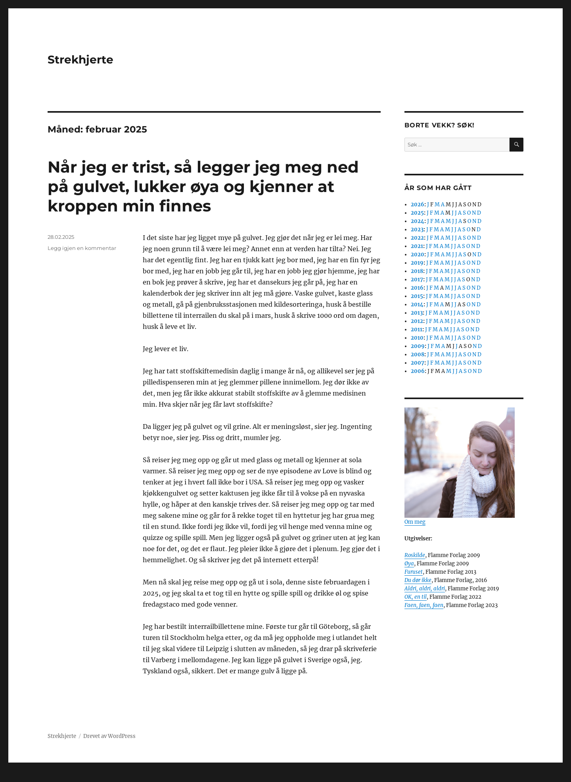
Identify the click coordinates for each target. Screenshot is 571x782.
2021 (417, 246)
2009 (418, 346)
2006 (418, 371)
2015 (417, 296)
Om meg (414, 522)
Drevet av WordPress (109, 736)
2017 (417, 279)
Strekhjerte (80, 59)
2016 (417, 287)
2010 (417, 337)
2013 (417, 312)
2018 (417, 271)
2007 (417, 362)
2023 (417, 229)
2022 (417, 237)
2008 (417, 354)
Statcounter (19, 776)
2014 (417, 304)
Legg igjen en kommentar (82, 248)
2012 (417, 321)
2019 (417, 262)
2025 (417, 212)
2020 (417, 254)
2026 (417, 204)
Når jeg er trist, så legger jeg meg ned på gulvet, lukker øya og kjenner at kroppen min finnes (203, 186)
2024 (417, 221)
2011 (416, 329)
